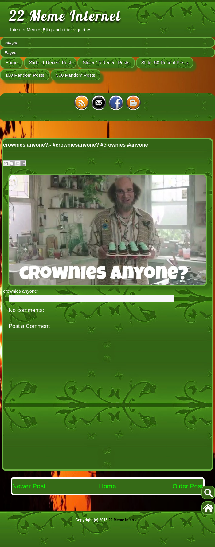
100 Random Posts (25, 75)
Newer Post (29, 486)
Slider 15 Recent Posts (106, 62)
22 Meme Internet (65, 16)
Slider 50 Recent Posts (164, 62)
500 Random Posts (75, 75)
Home (11, 62)
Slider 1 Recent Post (50, 62)
